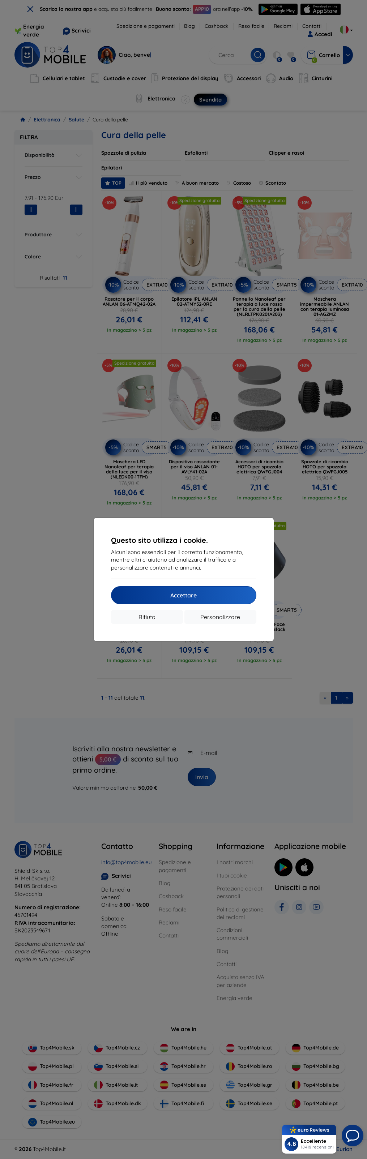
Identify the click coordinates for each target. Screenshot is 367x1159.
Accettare (183, 595)
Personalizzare (220, 617)
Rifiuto (146, 617)
